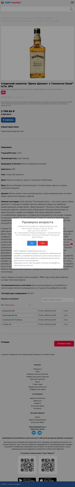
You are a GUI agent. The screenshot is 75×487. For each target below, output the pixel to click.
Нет (42, 243)
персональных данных (23, 265)
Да (32, 243)
